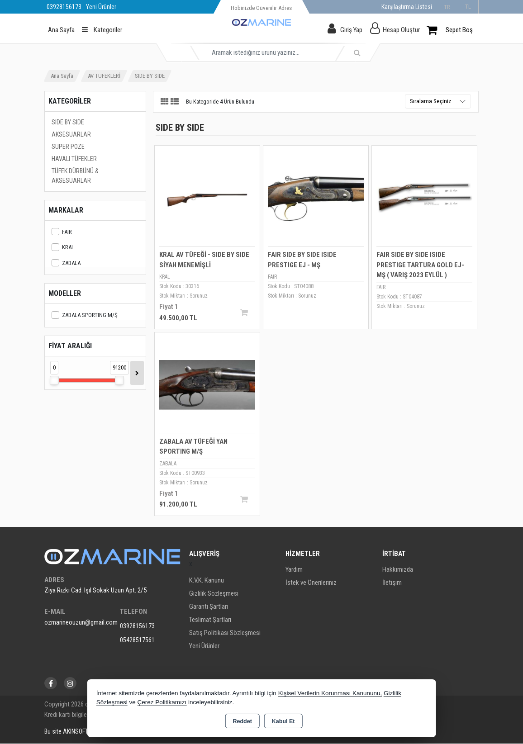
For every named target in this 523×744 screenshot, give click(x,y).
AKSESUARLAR (71, 134)
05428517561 (137, 640)
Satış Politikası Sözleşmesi (225, 633)
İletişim (392, 583)
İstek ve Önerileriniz (311, 583)
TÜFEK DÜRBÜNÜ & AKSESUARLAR (75, 175)
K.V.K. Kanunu (206, 581)
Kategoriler (102, 30)
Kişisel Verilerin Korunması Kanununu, (330, 693)
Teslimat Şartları (210, 620)
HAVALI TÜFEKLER (74, 158)
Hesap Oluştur (401, 30)
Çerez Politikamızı (161, 702)
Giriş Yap (351, 30)
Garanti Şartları (208, 607)
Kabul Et (283, 721)
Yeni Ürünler (204, 646)
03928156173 (137, 626)
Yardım (294, 570)
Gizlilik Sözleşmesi (213, 594)
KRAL (63, 247)
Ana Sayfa (61, 30)
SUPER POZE (68, 146)
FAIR (62, 232)
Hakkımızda (397, 570)
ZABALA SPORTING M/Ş (85, 315)
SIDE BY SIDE (68, 122)
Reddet (242, 721)
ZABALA (66, 263)
